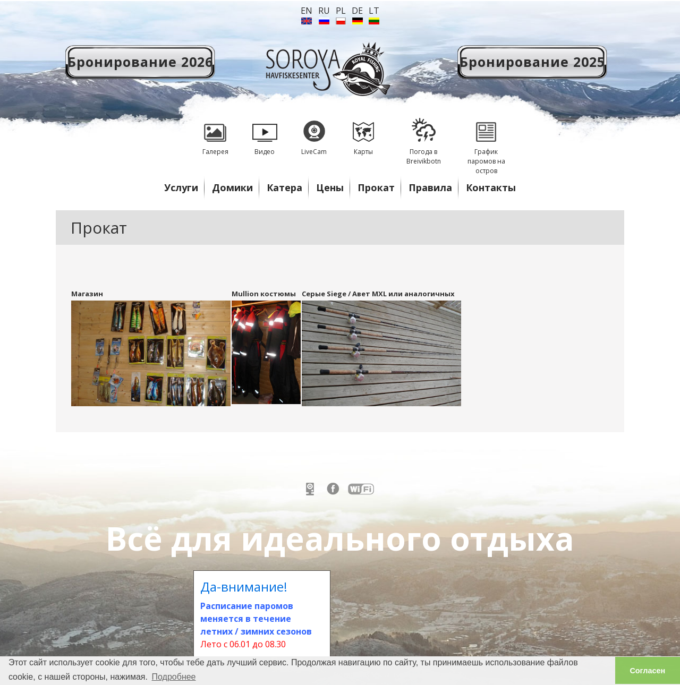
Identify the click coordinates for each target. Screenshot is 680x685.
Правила (430, 187)
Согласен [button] (647, 670)
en (306, 10)
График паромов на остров (486, 142)
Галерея (215, 133)
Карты (363, 133)
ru (324, 10)
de (357, 10)
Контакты (491, 187)
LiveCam (314, 133)
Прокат (376, 187)
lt (374, 10)
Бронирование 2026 (140, 62)
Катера (284, 187)
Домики (232, 187)
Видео (264, 133)
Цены (330, 187)
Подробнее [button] (174, 676)
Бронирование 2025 (532, 62)
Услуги (181, 187)
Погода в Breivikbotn (423, 138)
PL (341, 10)
